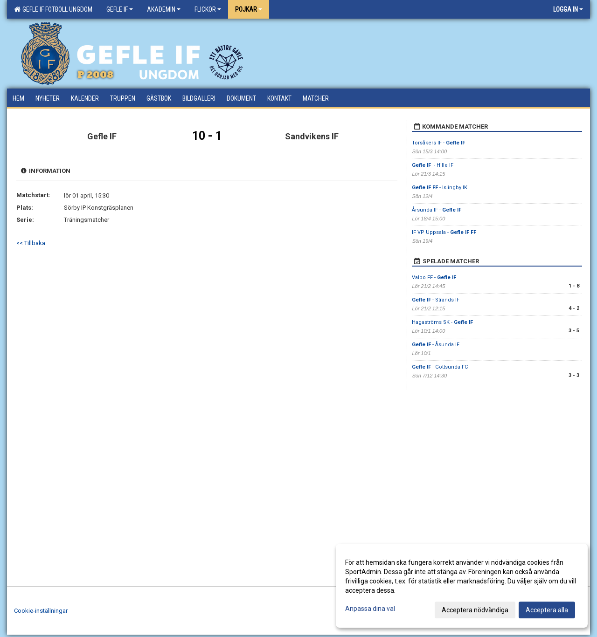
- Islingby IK (439, 188)
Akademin (163, 9)
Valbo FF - (434, 277)
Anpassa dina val (370, 608)
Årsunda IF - (436, 210)
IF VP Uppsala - (444, 232)
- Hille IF (433, 165)
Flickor (207, 9)
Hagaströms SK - (442, 322)
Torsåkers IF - (438, 143)
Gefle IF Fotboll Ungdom (53, 9)
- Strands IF (435, 300)
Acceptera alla (547, 610)
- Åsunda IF (435, 345)
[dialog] (462, 586)
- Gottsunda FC (440, 367)
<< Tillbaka (30, 243)
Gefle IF (119, 9)
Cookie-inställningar (41, 610)
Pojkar (248, 9)
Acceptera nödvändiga (475, 610)
